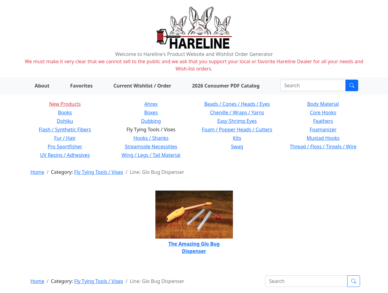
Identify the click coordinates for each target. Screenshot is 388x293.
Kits (237, 138)
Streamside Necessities (151, 146)
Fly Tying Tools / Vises (98, 172)
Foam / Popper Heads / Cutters (237, 129)
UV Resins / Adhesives (65, 155)
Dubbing (151, 121)
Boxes (151, 112)
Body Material (323, 104)
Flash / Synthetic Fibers (65, 129)
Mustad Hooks (323, 138)
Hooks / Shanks (150, 138)
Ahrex (151, 104)
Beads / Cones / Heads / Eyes (237, 104)
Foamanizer (323, 129)
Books (65, 112)
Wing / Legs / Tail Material (151, 155)
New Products (65, 104)
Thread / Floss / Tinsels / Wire (323, 146)
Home (37, 172)
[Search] (313, 85)
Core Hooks (323, 112)
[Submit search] (351, 85)
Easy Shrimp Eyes (237, 121)
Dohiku (65, 121)
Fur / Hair (65, 138)
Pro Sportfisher (65, 146)
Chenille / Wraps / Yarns (237, 112)
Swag (237, 146)
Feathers (323, 121)
